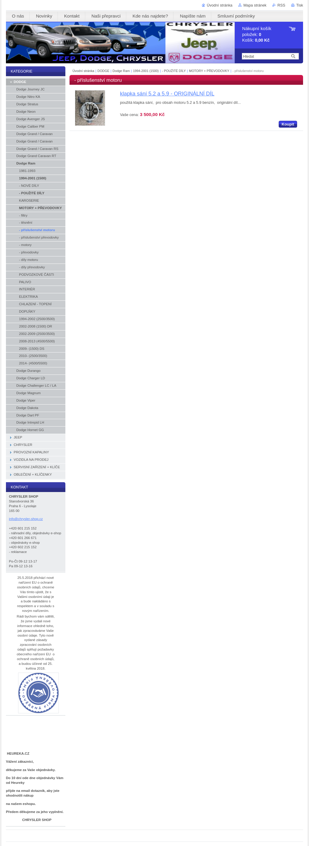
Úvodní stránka (219, 5)
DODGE (103, 71)
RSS (281, 5)
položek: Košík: (256, 34)
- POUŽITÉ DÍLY (174, 71)
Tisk (299, 5)
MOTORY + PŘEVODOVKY (209, 71)
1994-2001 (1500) (146, 71)
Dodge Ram (121, 71)
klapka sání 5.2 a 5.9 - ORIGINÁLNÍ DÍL (167, 94)
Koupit (288, 124)
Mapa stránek (255, 5)
